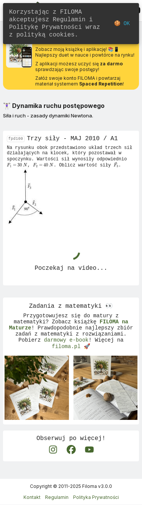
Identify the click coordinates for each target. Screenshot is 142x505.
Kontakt (32, 497)
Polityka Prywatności (96, 497)
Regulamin (57, 497)
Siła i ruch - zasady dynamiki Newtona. (48, 115)
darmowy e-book (66, 348)
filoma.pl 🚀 (71, 355)
